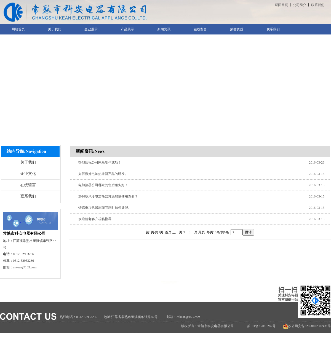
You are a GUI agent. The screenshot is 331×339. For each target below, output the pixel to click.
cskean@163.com (24, 267)
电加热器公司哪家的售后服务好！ (103, 185)
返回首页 (281, 5)
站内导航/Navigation (26, 151)
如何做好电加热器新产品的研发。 (103, 174)
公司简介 (299, 5)
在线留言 (28, 185)
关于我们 (28, 162)
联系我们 (317, 5)
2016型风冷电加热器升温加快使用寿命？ (108, 196)
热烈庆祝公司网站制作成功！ (99, 162)
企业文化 (28, 174)
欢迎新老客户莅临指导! (95, 219)
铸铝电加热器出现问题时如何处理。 (104, 208)
